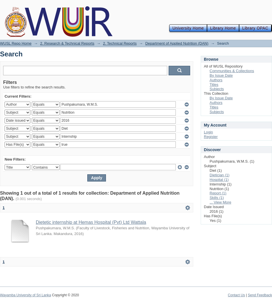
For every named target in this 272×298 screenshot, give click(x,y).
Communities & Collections (232, 71)
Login (208, 132)
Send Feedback (260, 295)
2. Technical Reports (120, 43)
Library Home (223, 28)
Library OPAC (255, 28)
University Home (188, 28)
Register (211, 137)
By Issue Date (221, 75)
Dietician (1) (219, 175)
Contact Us (236, 295)
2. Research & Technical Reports (67, 43)
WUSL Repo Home (15, 43)
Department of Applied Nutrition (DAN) (176, 43)
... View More (220, 202)
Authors (216, 80)
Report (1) (218, 193)
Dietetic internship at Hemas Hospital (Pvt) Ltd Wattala (91, 222)
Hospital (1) (219, 179)
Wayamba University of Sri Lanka (25, 295)
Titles (214, 84)
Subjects (217, 89)
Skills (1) (217, 198)
